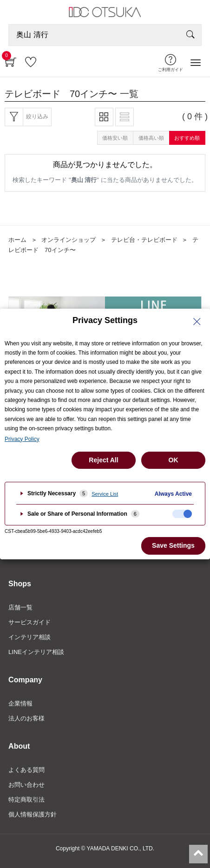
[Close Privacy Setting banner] (197, 321)
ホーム (17, 239)
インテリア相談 (29, 637)
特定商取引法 (26, 799)
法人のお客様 (26, 718)
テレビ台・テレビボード (144, 239)
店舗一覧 (20, 607)
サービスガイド (29, 622)
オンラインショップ (68, 239)
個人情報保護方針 (32, 814)
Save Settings (173, 545)
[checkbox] (182, 514)
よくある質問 (26, 769)
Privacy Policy (22, 439)
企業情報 (20, 703)
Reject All (103, 460)
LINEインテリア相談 (36, 651)
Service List (105, 494)
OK (173, 460)
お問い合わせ (26, 784)
